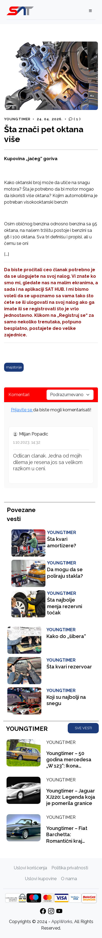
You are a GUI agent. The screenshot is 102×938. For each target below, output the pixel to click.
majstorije (14, 367)
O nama (69, 878)
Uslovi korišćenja (30, 867)
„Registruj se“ (72, 315)
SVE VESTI (83, 728)
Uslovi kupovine (41, 878)
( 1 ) (75, 119)
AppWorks (61, 921)
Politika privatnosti (69, 867)
